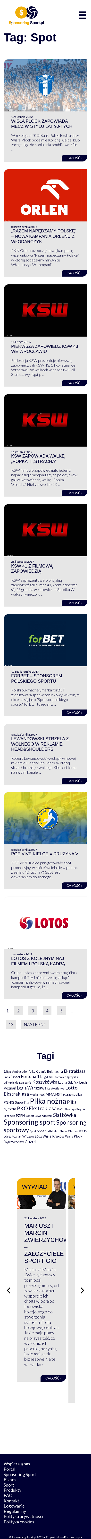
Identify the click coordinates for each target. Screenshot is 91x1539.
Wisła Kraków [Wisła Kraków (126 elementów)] (53, 1136)
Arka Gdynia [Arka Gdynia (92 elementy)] (37, 1071)
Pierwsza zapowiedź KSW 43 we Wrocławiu (44, 349)
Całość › (74, 158)
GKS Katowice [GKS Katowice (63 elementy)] (57, 1077)
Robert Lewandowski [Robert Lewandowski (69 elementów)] (38, 1115)
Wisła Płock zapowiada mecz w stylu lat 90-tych (41, 124)
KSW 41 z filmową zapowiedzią (32, 569)
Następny (35, 1024)
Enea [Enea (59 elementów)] (7, 1077)
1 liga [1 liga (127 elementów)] (7, 1071)
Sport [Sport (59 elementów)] (33, 1131)
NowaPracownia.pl (69, 1526)
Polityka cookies (19, 1511)
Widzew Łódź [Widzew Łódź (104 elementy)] (32, 1136)
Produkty (12, 1479)
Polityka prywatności (23, 1505)
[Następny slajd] (82, 1285)
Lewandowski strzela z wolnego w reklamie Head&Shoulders (40, 744)
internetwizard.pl (53, 1530)
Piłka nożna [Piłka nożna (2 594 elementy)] (48, 1101)
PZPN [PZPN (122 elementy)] (20, 1115)
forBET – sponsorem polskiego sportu (36, 678)
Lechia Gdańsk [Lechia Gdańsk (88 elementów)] (68, 1082)
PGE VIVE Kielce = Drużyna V (44, 853)
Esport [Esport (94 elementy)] (15, 1077)
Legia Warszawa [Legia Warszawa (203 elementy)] (32, 1087)
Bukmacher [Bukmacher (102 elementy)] (55, 1071)
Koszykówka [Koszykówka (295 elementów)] (45, 1082)
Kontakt (11, 1489)
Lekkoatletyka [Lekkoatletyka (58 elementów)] (56, 1088)
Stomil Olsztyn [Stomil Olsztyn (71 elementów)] (69, 1131)
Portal (9, 1458)
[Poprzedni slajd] (8, 1285)
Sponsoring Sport (20, 1463)
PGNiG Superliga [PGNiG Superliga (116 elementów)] (16, 1102)
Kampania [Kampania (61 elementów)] (25, 1082)
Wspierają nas (17, 1453)
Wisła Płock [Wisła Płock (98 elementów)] (73, 1136)
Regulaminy (15, 1500)
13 (10, 1024)
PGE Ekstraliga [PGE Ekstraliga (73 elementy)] (72, 1094)
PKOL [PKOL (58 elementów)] (60, 1109)
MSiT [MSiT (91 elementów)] (58, 1094)
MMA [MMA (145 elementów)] (50, 1094)
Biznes (10, 1468)
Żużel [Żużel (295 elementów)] (30, 1141)
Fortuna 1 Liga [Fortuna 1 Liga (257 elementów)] (34, 1076)
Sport (9, 1474)
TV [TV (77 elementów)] (85, 1131)
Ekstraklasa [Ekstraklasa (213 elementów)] (74, 1071)
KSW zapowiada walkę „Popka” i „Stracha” (38, 459)
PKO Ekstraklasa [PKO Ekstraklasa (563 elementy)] (37, 1108)
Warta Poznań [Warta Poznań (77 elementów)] (13, 1136)
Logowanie (14, 1495)
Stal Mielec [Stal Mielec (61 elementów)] (52, 1131)
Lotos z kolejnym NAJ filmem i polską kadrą (38, 961)
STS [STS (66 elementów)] (80, 1131)
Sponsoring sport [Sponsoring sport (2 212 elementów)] (30, 1122)
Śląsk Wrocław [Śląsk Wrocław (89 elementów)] (14, 1142)
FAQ (8, 1484)
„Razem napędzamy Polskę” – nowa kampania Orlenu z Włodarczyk (43, 236)
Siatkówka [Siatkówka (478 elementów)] (64, 1115)
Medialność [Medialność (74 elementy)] (37, 1094)
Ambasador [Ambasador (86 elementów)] (20, 1071)
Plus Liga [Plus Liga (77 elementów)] (70, 1109)
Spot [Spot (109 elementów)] (40, 1131)
